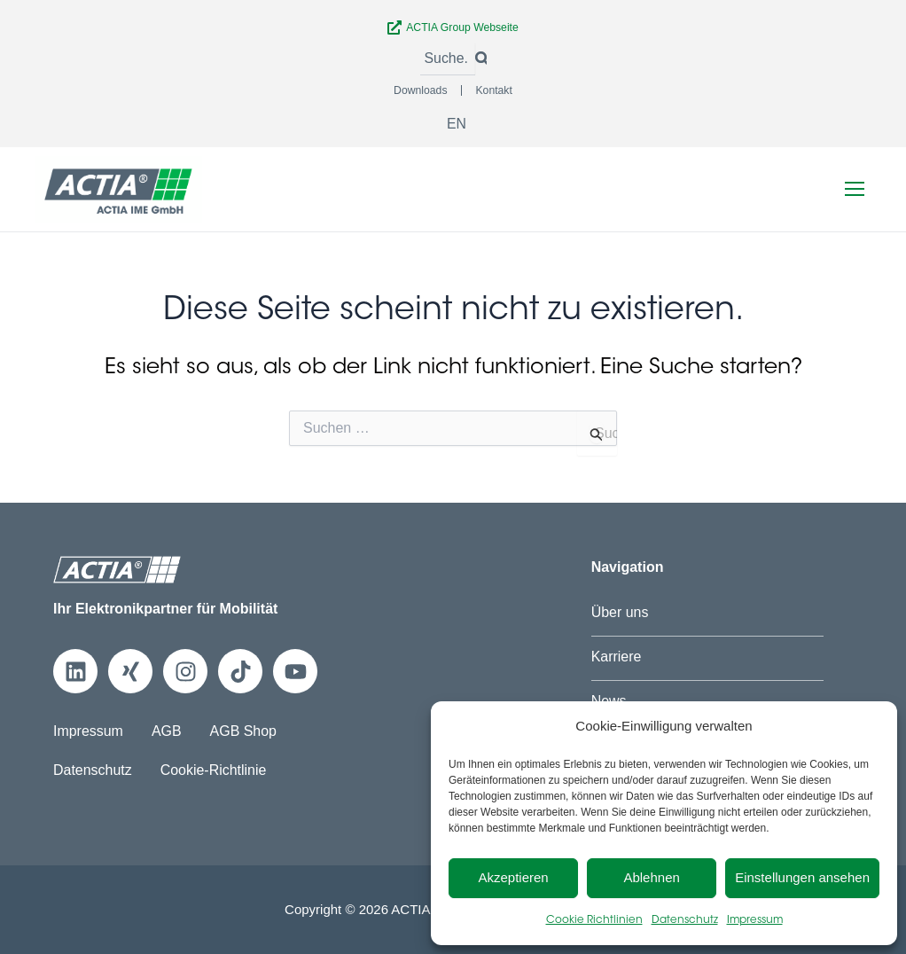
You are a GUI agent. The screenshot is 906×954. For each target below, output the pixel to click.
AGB (167, 731)
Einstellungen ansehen (802, 877)
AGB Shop (243, 731)
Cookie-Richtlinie (213, 769)
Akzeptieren (513, 877)
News (609, 700)
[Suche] (447, 59)
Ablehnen (651, 877)
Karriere (616, 656)
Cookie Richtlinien (594, 920)
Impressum (755, 920)
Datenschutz (685, 920)
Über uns (620, 612)
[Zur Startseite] (118, 188)
